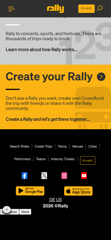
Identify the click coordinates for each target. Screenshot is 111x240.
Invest (86, 8)
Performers (22, 159)
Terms (62, 146)
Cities (92, 146)
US (59, 199)
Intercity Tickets (63, 159)
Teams (41, 159)
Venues (77, 146)
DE (52, 199)
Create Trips (43, 146)
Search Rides (19, 146)
